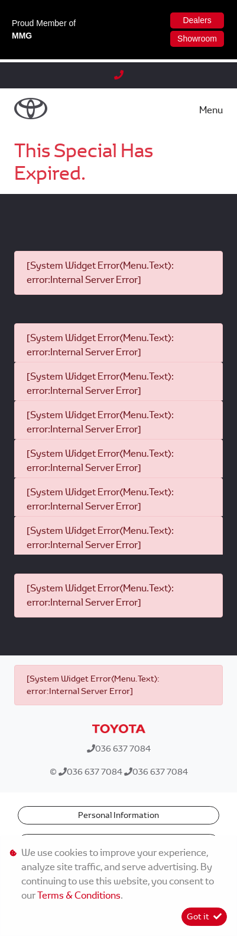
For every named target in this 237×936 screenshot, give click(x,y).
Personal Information (118, 815)
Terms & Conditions (79, 895)
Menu (211, 110)
